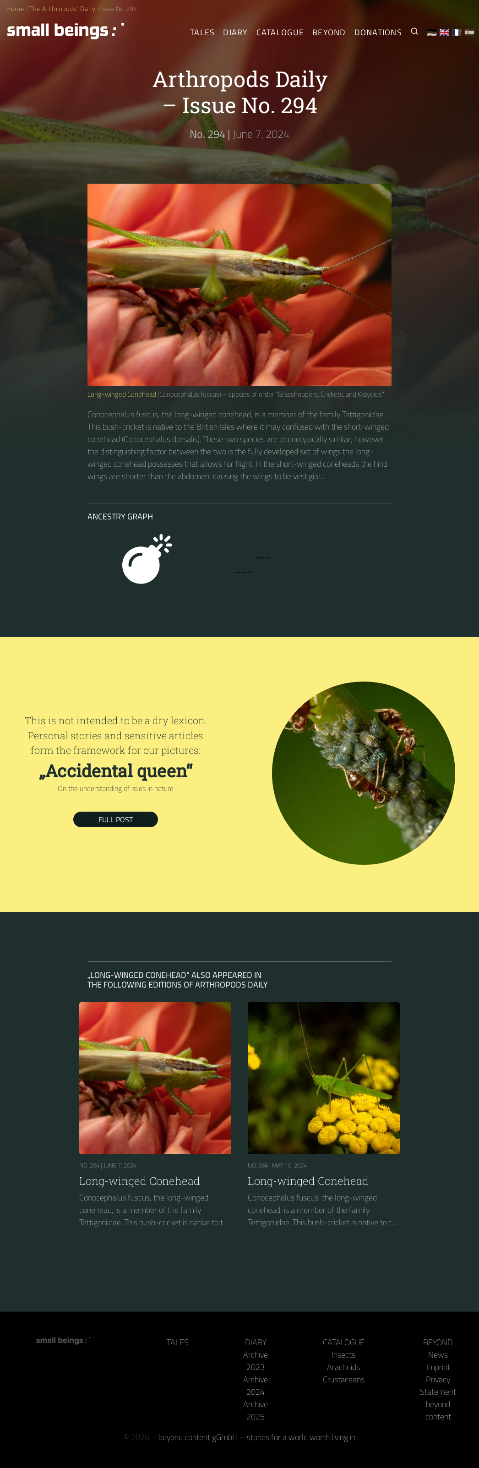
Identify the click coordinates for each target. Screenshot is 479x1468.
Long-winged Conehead (121, 394)
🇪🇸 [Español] (469, 32)
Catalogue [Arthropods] (280, 32)
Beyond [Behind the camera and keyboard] (329, 32)
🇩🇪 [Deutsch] (432, 32)
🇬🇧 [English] (444, 32)
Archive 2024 (255, 1385)
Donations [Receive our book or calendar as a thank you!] (378, 32)
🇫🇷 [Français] (457, 32)
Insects (343, 1354)
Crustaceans (344, 1379)
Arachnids (343, 1367)
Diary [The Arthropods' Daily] (235, 32)
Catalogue (344, 1342)
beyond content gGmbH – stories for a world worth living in (256, 1437)
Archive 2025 (255, 1410)
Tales (202, 32)
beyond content (438, 1410)
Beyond (438, 1342)
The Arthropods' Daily (63, 9)
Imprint (438, 1367)
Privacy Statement (438, 1385)
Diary (256, 1342)
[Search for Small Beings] (414, 32)
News (438, 1354)
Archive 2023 (255, 1360)
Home (15, 9)
